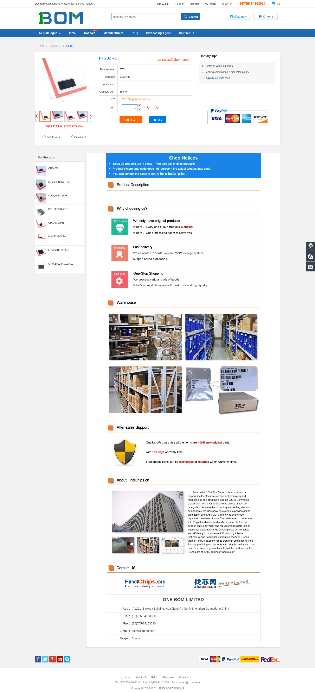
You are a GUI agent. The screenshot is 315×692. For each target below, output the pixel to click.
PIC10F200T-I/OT (58, 209)
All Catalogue (48, 33)
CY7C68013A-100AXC (60, 263)
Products (53, 46)
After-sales (168, 677)
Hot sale (89, 33)
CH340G (53, 168)
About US (140, 677)
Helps (154, 677)
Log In (180, 3)
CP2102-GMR (56, 222)
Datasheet (77, 137)
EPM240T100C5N (58, 250)
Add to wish (51, 137)
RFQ (135, 33)
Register (194, 3)
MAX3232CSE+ (57, 236)
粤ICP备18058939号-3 (171, 688)
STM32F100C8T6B (59, 181)
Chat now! (238, 16)
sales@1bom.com (173, 59)
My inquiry (216, 77)
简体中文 (227, 3)
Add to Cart (131, 119)
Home (72, 33)
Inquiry (157, 119)
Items (265, 17)
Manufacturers (113, 33)
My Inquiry (210, 3)
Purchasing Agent (158, 33)
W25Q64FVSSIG (57, 195)
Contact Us (186, 33)
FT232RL (68, 46)
